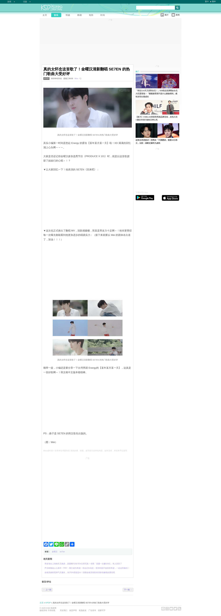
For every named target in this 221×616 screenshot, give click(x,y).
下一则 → (128, 590)
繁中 (207, 1)
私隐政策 (82, 610)
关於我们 (63, 610)
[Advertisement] (87, 480)
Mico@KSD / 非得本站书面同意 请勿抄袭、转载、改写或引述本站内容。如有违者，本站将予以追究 (85, 451)
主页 (41, 603)
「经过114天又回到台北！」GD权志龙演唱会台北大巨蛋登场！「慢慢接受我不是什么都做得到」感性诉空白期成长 (156, 93)
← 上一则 (47, 590)
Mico (76, 79)
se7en (62, 552)
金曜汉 (54, 552)
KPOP (46, 79)
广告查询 (92, 610)
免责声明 (73, 610)
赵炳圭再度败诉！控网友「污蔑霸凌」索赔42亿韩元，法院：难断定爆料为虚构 (156, 141)
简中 (214, 1)
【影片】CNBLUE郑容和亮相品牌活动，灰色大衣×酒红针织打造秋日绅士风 (156, 118)
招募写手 (101, 610)
